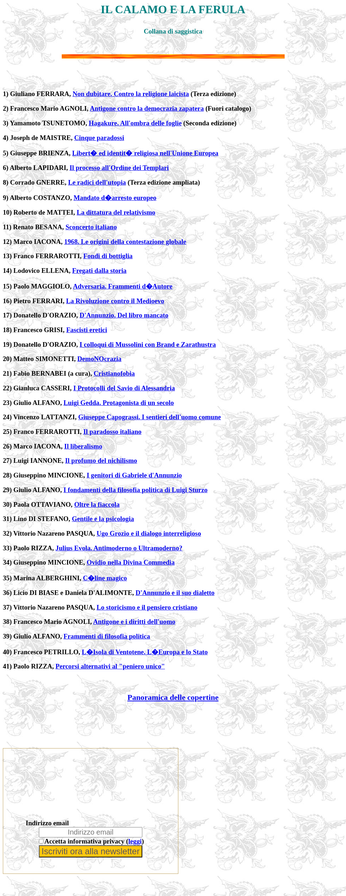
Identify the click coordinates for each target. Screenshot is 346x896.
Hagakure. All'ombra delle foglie (135, 123)
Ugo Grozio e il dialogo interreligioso (149, 533)
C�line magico (105, 578)
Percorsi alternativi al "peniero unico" (110, 666)
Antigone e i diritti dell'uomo (134, 621)
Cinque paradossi (99, 137)
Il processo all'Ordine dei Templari (119, 167)
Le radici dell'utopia (97, 182)
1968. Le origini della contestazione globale (125, 241)
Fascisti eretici (86, 330)
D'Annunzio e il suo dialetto (175, 592)
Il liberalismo (83, 446)
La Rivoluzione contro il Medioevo (115, 301)
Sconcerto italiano (91, 227)
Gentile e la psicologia (103, 518)
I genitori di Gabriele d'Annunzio (134, 475)
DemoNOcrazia (99, 358)
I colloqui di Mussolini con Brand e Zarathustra (148, 344)
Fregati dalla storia (99, 270)
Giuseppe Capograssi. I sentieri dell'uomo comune (149, 417)
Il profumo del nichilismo (101, 460)
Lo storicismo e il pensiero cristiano (147, 607)
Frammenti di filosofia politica (106, 636)
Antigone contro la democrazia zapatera (147, 108)
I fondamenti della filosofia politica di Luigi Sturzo (135, 490)
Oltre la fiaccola (96, 504)
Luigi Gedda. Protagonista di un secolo (118, 402)
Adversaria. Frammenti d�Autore (122, 286)
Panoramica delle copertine (172, 697)
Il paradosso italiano (112, 431)
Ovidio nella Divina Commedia (131, 562)
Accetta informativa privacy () (94, 841)
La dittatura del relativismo (116, 212)
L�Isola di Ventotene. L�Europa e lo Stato (145, 652)
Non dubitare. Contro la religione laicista (130, 93)
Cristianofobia (114, 373)
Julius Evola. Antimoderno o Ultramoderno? (119, 548)
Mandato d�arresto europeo (114, 197)
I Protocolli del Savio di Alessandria (124, 388)
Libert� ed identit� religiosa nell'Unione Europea (145, 153)
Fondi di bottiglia (107, 256)
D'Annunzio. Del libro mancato (124, 315)
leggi (135, 841)
